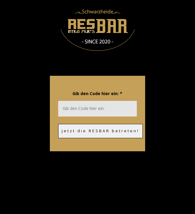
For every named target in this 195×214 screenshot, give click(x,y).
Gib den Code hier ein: (97, 93)
